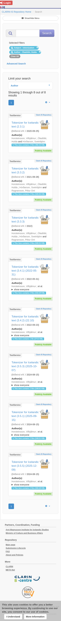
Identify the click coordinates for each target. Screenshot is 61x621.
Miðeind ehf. (18, 131)
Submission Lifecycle (16, 548)
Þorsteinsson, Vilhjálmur (24, 138)
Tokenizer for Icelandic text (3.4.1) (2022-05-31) (25, 270)
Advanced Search (16, 63)
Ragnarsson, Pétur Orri (23, 190)
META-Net (10, 570)
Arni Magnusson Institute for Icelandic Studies (27, 530)
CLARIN (9, 566)
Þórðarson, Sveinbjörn (34, 141)
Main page (10, 545)
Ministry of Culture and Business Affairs (24, 533)
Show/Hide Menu (31, 18)
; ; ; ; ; (30, 288)
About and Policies (14, 555)
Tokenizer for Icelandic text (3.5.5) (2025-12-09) (25, 465)
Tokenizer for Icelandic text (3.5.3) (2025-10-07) (25, 366)
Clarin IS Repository (43, 115)
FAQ (8, 551)
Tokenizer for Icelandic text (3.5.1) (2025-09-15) (25, 416)
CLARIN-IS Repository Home (16, 12)
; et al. (30, 288)
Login (5, 2)
